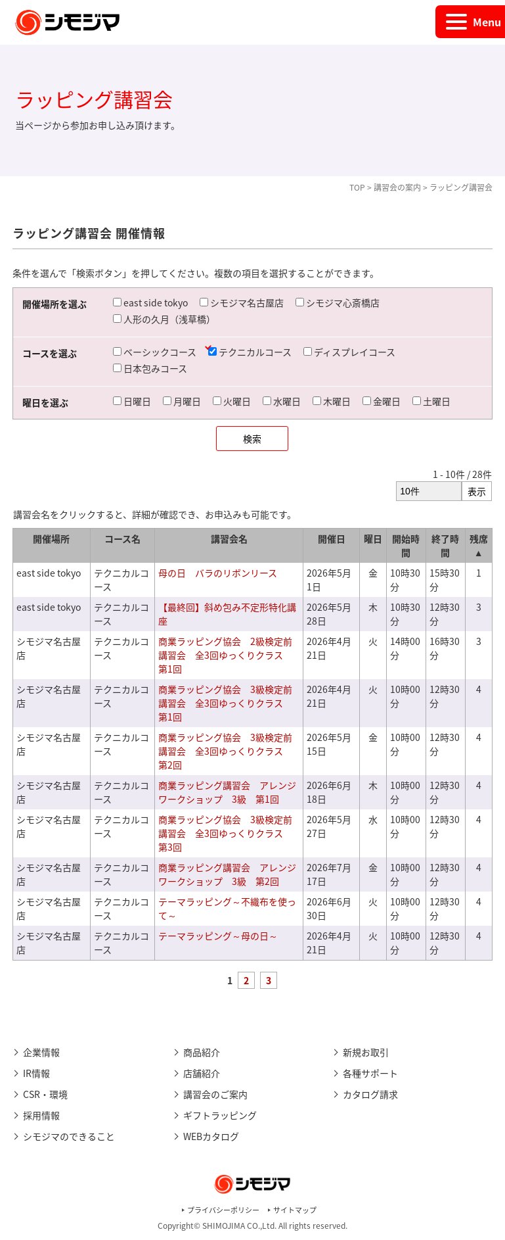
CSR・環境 (45, 1094)
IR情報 (36, 1073)
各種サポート (370, 1073)
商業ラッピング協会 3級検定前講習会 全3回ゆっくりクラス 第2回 (225, 750)
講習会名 (229, 538)
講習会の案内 (397, 187)
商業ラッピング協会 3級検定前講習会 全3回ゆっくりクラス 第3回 (225, 833)
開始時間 (406, 545)
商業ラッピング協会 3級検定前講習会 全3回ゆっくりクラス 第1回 (225, 702)
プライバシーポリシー (223, 1210)
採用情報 (41, 1115)
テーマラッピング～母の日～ (218, 935)
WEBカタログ (211, 1136)
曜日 (373, 538)
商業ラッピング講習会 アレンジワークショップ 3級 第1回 (227, 791)
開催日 (331, 538)
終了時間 (445, 545)
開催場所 (51, 538)
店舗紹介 (201, 1073)
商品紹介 (201, 1052)
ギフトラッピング (220, 1115)
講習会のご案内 (215, 1094)
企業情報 (41, 1052)
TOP (357, 187)
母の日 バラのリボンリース (217, 572)
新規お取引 (366, 1052)
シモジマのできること (69, 1136)
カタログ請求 (370, 1094)
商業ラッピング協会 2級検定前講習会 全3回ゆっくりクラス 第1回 (225, 654)
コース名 (122, 538)
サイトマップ (295, 1210)
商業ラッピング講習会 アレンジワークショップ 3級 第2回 (227, 874)
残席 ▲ (479, 545)
